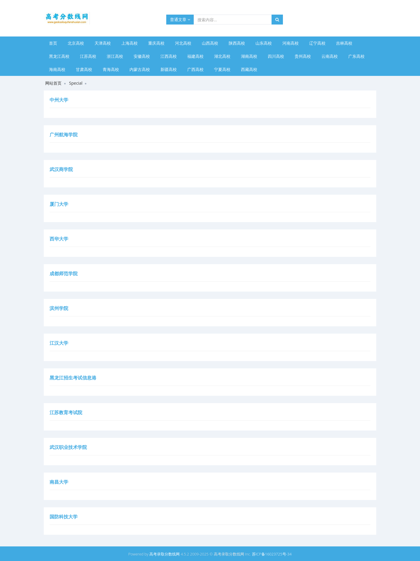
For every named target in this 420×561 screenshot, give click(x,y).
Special (76, 83)
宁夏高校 (222, 69)
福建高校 (195, 56)
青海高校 (111, 69)
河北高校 (183, 43)
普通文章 (180, 19)
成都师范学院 (64, 273)
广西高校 (195, 69)
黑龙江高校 (59, 56)
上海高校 (129, 43)
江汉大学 (59, 343)
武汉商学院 (61, 169)
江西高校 (168, 56)
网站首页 (53, 83)
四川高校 (276, 56)
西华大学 (59, 239)
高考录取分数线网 (164, 554)
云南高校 (329, 56)
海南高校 (57, 69)
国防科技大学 (64, 516)
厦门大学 (59, 204)
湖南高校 (249, 56)
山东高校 (264, 43)
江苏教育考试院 (66, 412)
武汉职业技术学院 (68, 447)
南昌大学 (59, 482)
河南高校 (290, 43)
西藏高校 (249, 69)
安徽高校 (142, 56)
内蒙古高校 (140, 69)
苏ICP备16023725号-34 (272, 554)
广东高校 (356, 56)
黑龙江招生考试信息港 (73, 377)
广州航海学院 (64, 134)
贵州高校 (303, 56)
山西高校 (210, 43)
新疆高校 (168, 69)
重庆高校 (156, 43)
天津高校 (102, 43)
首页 (53, 43)
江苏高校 (88, 56)
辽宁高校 (317, 43)
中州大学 (59, 100)
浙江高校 (115, 56)
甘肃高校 (84, 69)
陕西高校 (237, 43)
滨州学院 (59, 308)
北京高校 (76, 43)
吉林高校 (344, 43)
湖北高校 (222, 56)
